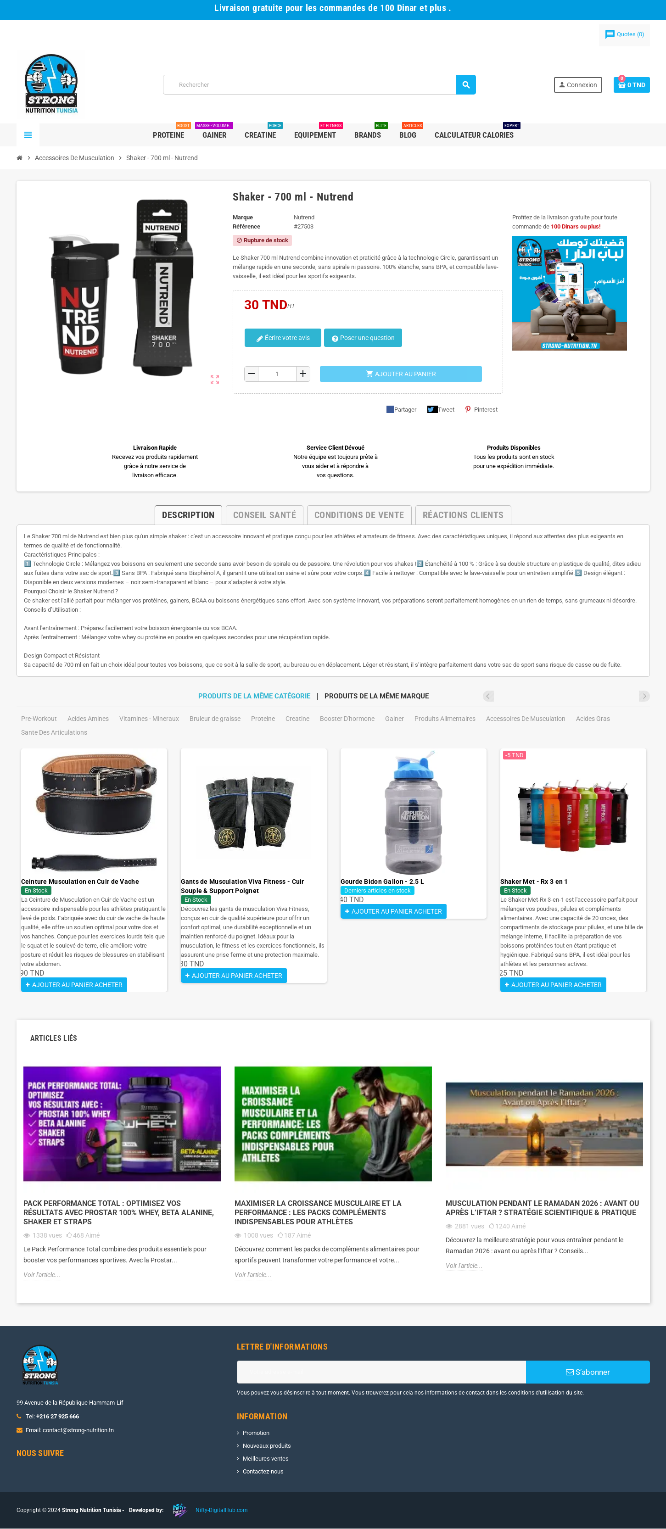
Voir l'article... (42, 1275)
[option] (94, 870)
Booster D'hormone (347, 718)
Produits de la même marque (377, 696)
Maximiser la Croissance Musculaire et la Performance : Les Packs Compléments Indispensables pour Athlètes (318, 1213)
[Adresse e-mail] (381, 1372)
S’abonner (588, 1372)
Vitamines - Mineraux (149, 718)
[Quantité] (277, 374)
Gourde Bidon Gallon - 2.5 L (383, 881)
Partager (401, 409)
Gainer (394, 718)
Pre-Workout (39, 718)
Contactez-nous (263, 1471)
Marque (243, 217)
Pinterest (481, 409)
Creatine (297, 718)
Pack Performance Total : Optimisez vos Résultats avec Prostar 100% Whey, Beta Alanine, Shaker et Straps (118, 1213)
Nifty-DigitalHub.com (222, 1510)
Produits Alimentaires (445, 718)
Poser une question (356, 338)
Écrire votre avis (280, 338)
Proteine (263, 718)
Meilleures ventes (266, 1459)
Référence (246, 226)
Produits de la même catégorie (254, 696)
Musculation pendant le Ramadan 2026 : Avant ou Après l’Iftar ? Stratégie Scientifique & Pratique (542, 1208)
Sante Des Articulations (54, 732)
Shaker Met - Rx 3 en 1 (534, 881)
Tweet (440, 409)
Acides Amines (88, 718)
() (624, 34)
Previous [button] (632, 696)
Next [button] (644, 696)
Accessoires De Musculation (525, 718)
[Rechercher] (319, 85)
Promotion (256, 1433)
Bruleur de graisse (215, 718)
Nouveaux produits (267, 1446)
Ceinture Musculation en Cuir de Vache (80, 881)
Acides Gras (593, 718)
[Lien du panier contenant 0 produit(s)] (632, 85)
